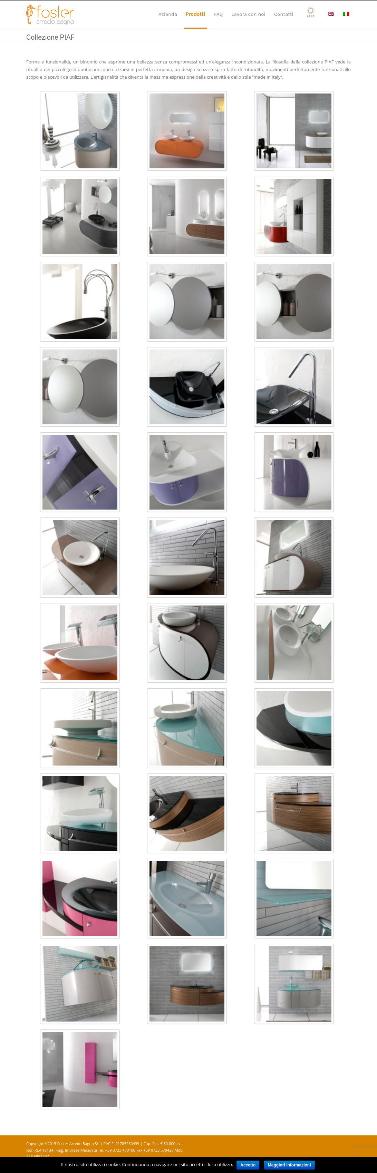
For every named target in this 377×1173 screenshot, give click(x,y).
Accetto (247, 1165)
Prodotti (195, 14)
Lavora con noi (248, 14)
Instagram (344, 1144)
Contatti (283, 14)
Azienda (167, 14)
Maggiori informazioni (289, 1165)
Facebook (330, 1144)
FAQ (218, 14)
